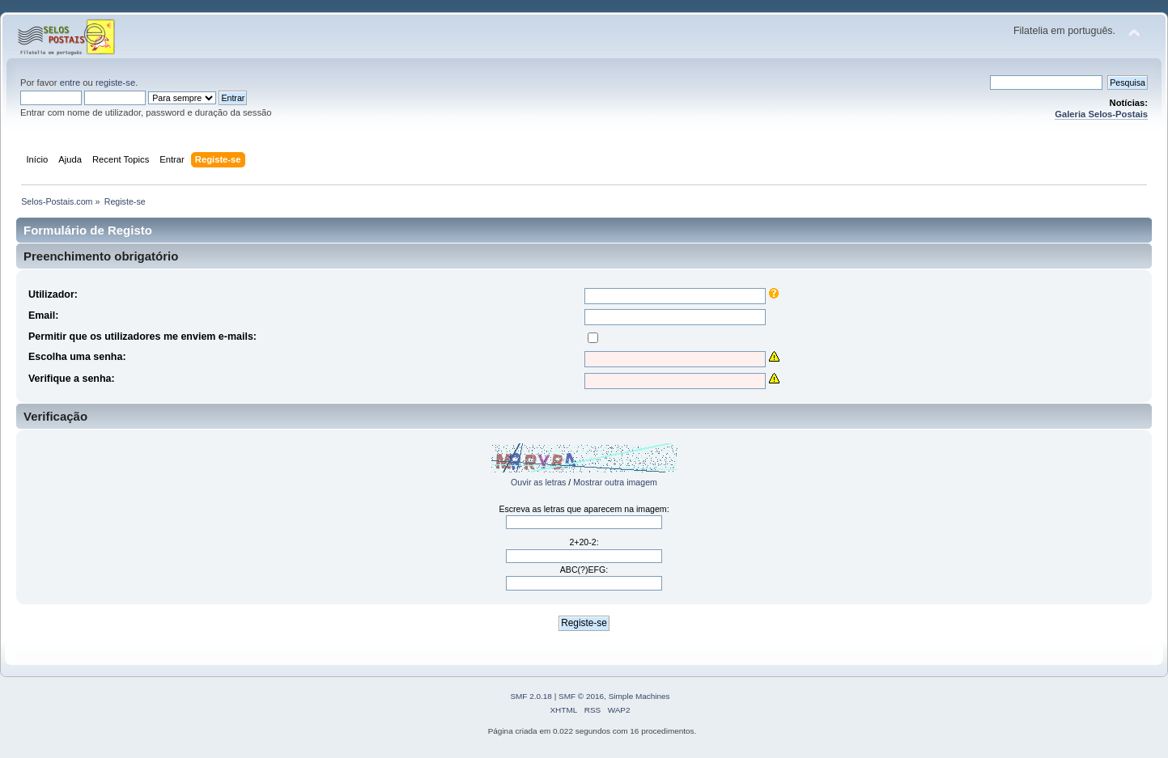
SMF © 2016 (581, 696)
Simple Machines (639, 696)
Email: (43, 315)
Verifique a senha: (71, 378)
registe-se (115, 82)
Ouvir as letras (538, 482)
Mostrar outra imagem (615, 482)
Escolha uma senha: (77, 356)
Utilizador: (53, 294)
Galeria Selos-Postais (1101, 114)
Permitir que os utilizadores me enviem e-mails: (142, 336)
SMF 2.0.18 (531, 696)
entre (70, 82)
